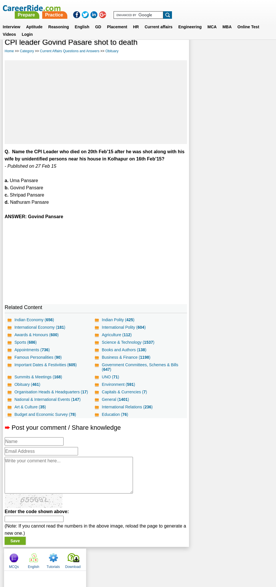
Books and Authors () (124, 349)
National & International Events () (47, 399)
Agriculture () (117, 334)
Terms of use (135, 558)
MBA (227, 20)
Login (27, 27)
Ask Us (159, 558)
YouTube (179, 558)
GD (98, 20)
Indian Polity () (118, 319)
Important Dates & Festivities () (45, 364)
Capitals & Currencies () (124, 392)
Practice (155, 7)
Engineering (190, 20)
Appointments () (32, 349)
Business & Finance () (126, 357)
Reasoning (58, 20)
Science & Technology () (128, 342)
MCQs (200, 52)
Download (258, 52)
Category (27, 51)
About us (85, 558)
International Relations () (127, 407)
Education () (115, 414)
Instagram (201, 558)
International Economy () (39, 327)
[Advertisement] (96, 102)
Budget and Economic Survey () (45, 414)
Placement (117, 20)
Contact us (108, 558)
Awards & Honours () (36, 334)
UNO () (110, 377)
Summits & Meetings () (38, 377)
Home (9, 51)
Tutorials (239, 52)
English (82, 20)
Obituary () (27, 384)
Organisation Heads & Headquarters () (51, 392)
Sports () (25, 342)
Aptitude (34, 20)
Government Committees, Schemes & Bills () (140, 367)
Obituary (111, 51)
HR (136, 20)
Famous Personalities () (38, 357)
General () (115, 399)
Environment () (118, 384)
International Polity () (124, 327)
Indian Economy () (34, 319)
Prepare (127, 7)
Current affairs (158, 20)
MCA (212, 20)
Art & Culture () (30, 407)
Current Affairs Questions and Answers (69, 51)
